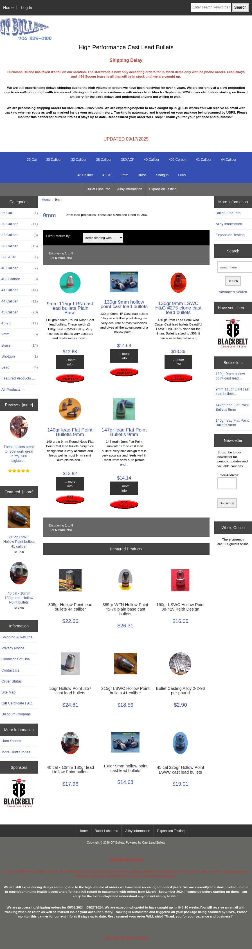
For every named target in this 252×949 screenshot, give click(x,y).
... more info (69, 362)
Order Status (11, 681)
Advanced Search (233, 292)
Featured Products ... (18, 378)
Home (8, 7)
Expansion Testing (162, 189)
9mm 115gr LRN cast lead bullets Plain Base (70, 308)
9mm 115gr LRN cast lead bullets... (232, 391)
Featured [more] (18, 492)
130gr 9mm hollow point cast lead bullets (124, 304)
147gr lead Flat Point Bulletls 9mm (124, 432)
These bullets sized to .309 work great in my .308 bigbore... (19, 439)
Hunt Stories (11, 741)
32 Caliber (79, 160)
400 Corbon (177, 160)
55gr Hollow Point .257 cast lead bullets (70, 690)
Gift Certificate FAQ (16, 703)
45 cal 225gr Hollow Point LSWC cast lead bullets (180, 769)
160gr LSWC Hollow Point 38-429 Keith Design (180, 606)
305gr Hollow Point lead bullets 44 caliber (70, 606)
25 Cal (32, 160)
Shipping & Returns (16, 637)
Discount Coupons (16, 714)
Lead (182, 175)
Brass (142, 175)
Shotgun (162, 175)
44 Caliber (229, 160)
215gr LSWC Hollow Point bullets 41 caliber (19, 527)
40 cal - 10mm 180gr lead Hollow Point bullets (18, 583)
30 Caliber (54, 160)
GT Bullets (117, 842)
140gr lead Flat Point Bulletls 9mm (69, 432)
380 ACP (127, 160)
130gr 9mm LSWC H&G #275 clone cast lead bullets (178, 307)
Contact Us (10, 670)
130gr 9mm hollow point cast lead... (230, 376)
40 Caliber (151, 160)
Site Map (8, 692)
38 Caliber (104, 160)
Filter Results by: (58, 236)
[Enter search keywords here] (211, 7)
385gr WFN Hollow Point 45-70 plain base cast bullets (125, 609)
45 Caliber (85, 175)
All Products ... (12, 389)
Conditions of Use (15, 659)
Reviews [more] (19, 405)
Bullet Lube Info (98, 189)
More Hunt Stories (15, 752)
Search (233, 251)
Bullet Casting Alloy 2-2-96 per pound (180, 690)
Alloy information (129, 189)
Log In (26, 7)
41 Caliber (204, 160)
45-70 (107, 175)
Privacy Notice (12, 648)
